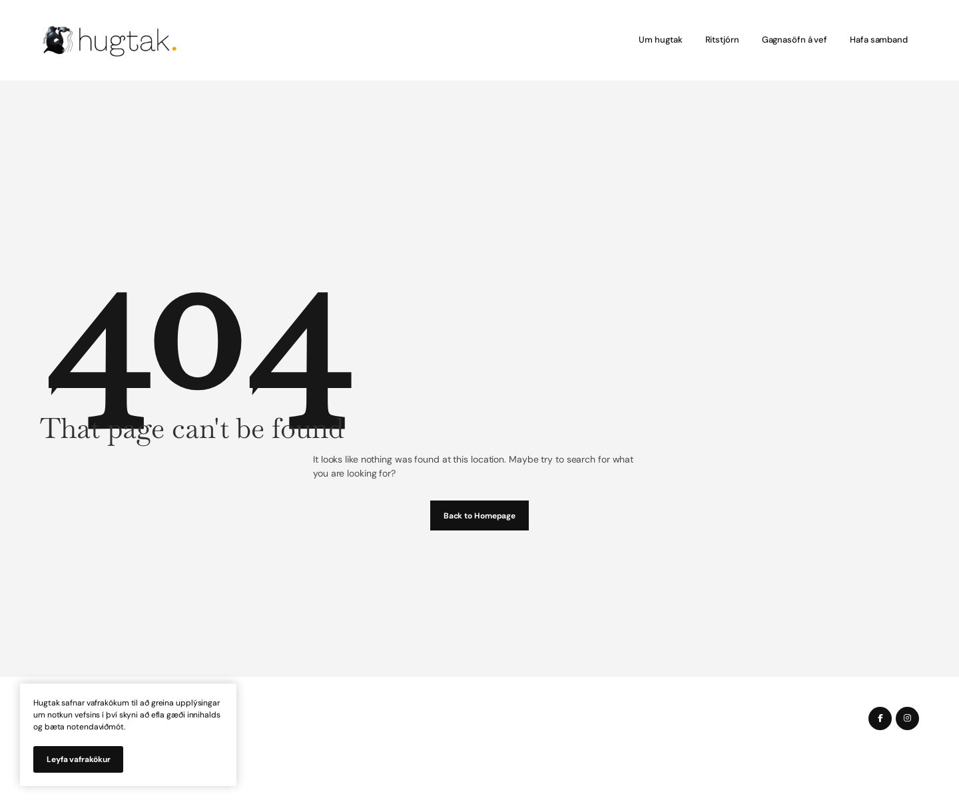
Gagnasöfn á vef (795, 39)
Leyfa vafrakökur (78, 759)
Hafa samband (879, 39)
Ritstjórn (722, 39)
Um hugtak (660, 39)
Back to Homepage (479, 515)
